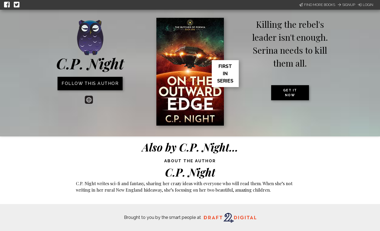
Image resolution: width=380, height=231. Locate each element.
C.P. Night (90, 63)
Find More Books (317, 5)
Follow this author (90, 83)
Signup (346, 5)
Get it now (290, 92)
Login (365, 5)
